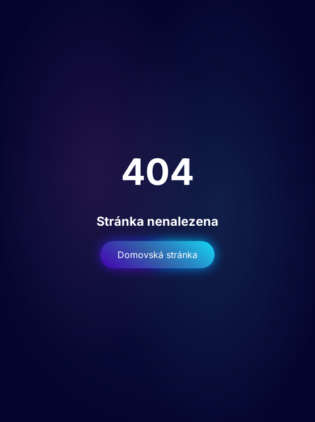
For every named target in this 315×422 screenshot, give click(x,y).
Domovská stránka (157, 254)
